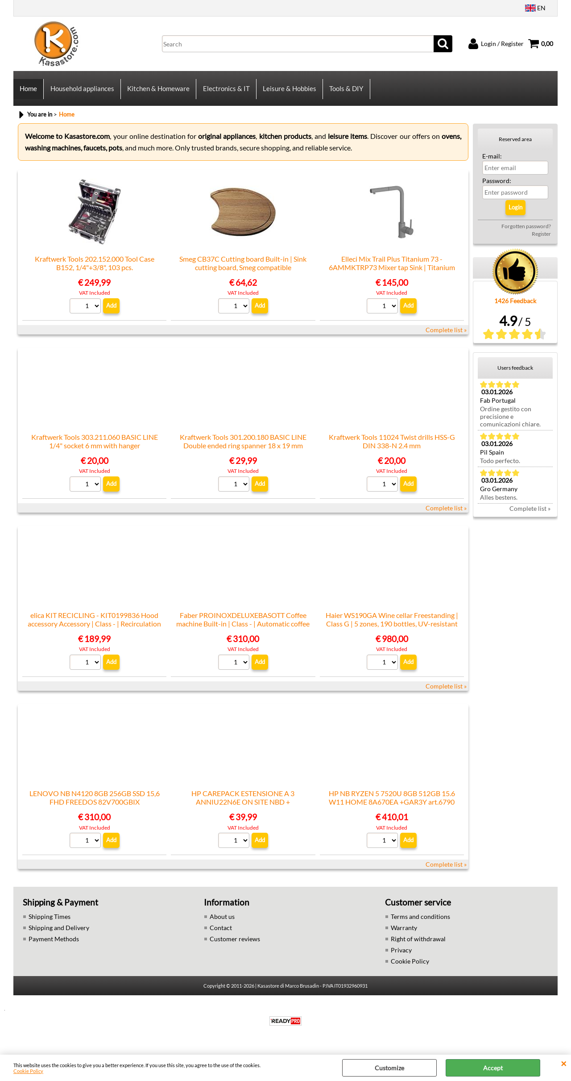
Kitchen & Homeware (158, 92)
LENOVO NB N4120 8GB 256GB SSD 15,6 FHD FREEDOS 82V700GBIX (94, 804)
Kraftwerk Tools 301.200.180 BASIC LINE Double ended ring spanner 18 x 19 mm (243, 447)
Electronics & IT (225, 92)
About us (222, 923)
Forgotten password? (526, 233)
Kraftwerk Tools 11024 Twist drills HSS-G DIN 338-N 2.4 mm (392, 447)
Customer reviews (235, 945)
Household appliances (82, 92)
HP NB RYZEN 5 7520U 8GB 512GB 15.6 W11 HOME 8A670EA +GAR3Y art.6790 (392, 804)
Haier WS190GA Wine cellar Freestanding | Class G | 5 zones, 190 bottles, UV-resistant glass (392, 630)
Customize (389, 1068)
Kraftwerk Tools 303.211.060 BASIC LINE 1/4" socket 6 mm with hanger (94, 447)
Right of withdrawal (418, 945)
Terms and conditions (420, 923)
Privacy (401, 956)
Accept (493, 1068)
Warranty (404, 934)
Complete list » (446, 336)
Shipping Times (49, 923)
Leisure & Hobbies (288, 92)
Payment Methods (54, 945)
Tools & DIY (345, 92)
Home (28, 92)
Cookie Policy (28, 1071)
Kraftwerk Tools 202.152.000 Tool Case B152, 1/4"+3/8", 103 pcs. (94, 269)
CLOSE (564, 1063)
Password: (496, 187)
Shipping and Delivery (59, 934)
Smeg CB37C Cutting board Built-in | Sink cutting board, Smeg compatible (242, 269)
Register (541, 240)
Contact (221, 934)
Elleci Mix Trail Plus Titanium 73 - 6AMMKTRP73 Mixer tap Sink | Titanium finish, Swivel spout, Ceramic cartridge (392, 274)
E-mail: (492, 163)
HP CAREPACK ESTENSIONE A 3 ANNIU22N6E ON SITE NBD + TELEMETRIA (242, 809)
